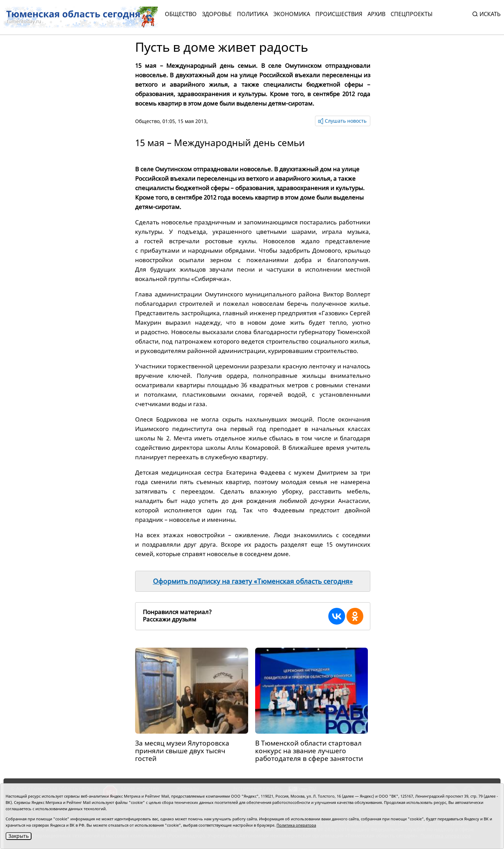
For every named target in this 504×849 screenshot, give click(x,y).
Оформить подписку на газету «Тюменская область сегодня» (253, 581)
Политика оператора (296, 825)
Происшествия (338, 14)
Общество (181, 14)
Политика (252, 14)
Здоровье (217, 14)
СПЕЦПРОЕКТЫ (412, 14)
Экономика (291, 14)
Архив (376, 14)
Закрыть (18, 836)
